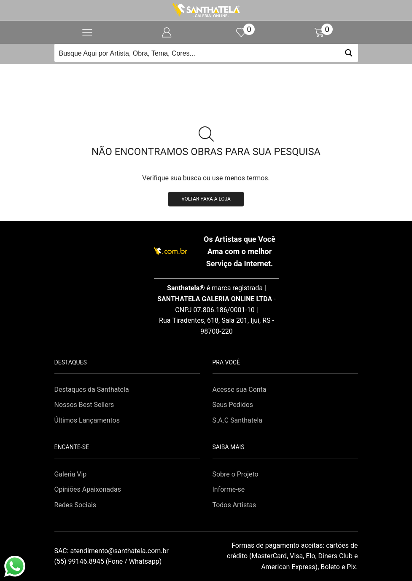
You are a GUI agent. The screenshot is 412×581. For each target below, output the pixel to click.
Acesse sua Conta (240, 390)
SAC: (112, 551)
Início (192, 74)
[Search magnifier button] (349, 53)
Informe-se (229, 489)
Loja (216, 74)
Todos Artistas (234, 505)
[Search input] (197, 52)
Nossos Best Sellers (84, 405)
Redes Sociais (75, 505)
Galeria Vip (70, 474)
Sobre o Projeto (236, 474)
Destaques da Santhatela (91, 390)
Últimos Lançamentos (87, 420)
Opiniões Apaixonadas (87, 489)
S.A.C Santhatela (238, 420)
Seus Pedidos (233, 405)
